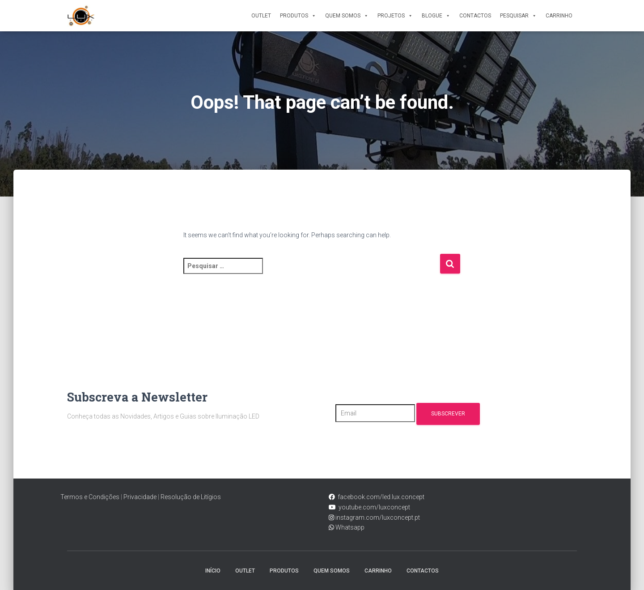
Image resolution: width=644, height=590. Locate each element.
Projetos (395, 16)
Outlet (261, 16)
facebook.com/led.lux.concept (381, 496)
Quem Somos (347, 16)
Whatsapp (349, 527)
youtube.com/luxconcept (373, 507)
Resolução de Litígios (191, 496)
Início (212, 571)
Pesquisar (518, 16)
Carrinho (559, 16)
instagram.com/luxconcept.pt (377, 517)
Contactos (475, 16)
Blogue (436, 16)
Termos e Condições (89, 496)
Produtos (298, 16)
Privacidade (140, 496)
